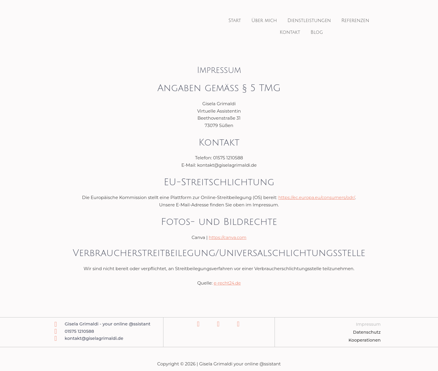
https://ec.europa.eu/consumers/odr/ (316, 197)
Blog (315, 32)
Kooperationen (364, 340)
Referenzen (351, 20)
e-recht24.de (227, 283)
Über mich (265, 20)
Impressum (368, 324)
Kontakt (291, 32)
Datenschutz (366, 332)
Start (238, 20)
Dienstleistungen (308, 20)
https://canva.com (227, 237)
